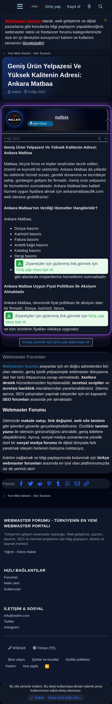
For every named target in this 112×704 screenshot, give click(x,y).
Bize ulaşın (16, 659)
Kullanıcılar (12, 589)
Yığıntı (9, 552)
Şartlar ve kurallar (45, 659)
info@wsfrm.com (17, 616)
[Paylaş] (99, 139)
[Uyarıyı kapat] (105, 21)
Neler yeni (12, 583)
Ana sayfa (30, 666)
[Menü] (20, 6)
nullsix (16, 92)
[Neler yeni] (89, 6)
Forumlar (11, 577)
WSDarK (17, 648)
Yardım (10, 666)
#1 (106, 138)
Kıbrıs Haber (26, 552)
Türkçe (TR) (44, 648)
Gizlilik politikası (78, 659)
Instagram (11, 627)
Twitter (9, 621)
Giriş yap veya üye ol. (35, 269)
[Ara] (100, 6)
